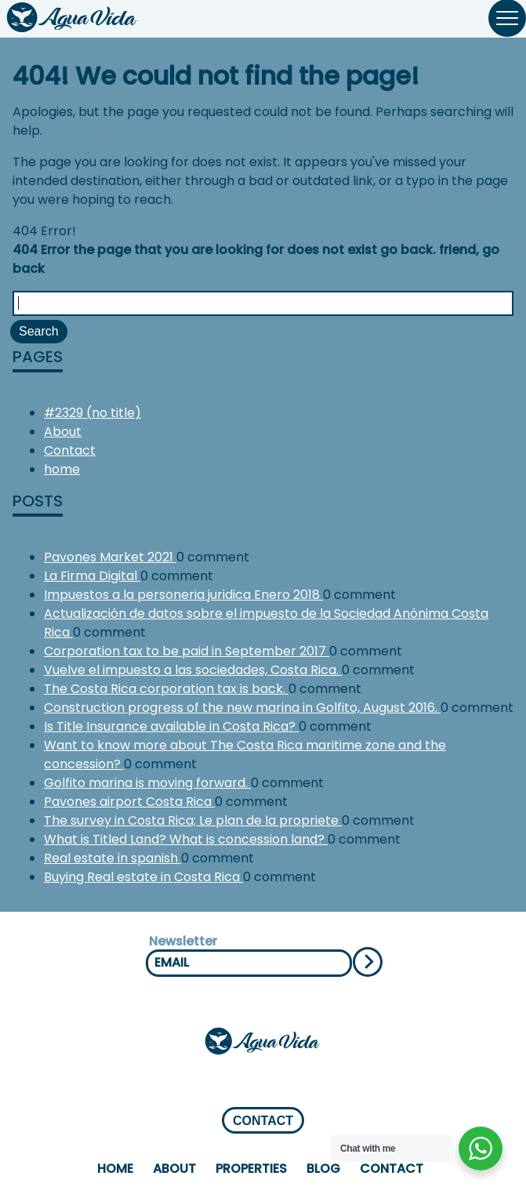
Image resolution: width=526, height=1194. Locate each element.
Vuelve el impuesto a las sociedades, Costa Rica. (193, 670)
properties (251, 1169)
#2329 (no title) (92, 413)
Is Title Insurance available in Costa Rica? (171, 726)
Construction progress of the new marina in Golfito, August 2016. (242, 708)
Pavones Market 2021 (110, 557)
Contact (70, 450)
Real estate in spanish (112, 858)
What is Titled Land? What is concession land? (186, 839)
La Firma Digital (92, 576)
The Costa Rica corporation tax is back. (166, 689)
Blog (323, 1169)
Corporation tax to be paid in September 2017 (186, 651)
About (63, 432)
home (62, 469)
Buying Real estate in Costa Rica (143, 877)
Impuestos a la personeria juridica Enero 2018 (183, 595)
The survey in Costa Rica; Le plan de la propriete (193, 820)
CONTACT (263, 1120)
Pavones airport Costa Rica (129, 802)
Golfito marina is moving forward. (147, 783)
